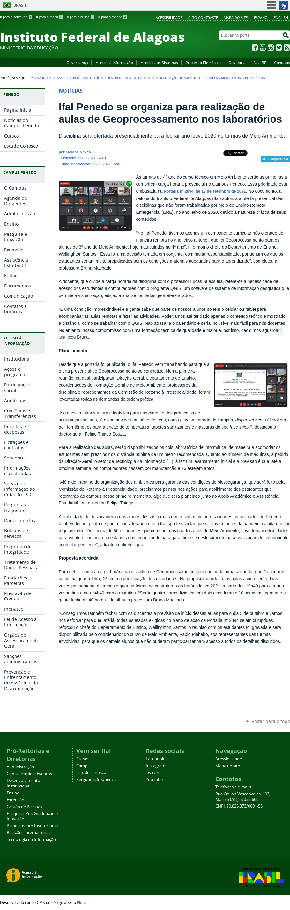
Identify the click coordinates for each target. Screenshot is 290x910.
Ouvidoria (237, 62)
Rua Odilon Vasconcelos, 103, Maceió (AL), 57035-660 (242, 796)
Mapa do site (236, 17)
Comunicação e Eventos (29, 774)
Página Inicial (41, 78)
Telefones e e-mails (233, 787)
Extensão (15, 799)
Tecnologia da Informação (31, 839)
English (281, 17)
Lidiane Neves (78, 152)
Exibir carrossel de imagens (118, 184)
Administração (20, 767)
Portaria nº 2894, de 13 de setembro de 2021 (205, 191)
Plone (82, 902)
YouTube (263, 47)
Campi (82, 766)
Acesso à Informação (114, 62)
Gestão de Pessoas (24, 806)
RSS (287, 47)
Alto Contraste (203, 17)
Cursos (82, 759)
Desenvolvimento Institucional (23, 783)
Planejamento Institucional (32, 826)
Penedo (79, 78)
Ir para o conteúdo (16, 17)
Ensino (13, 793)
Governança (77, 62)
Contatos (282, 62)
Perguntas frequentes (96, 779)
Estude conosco (91, 772)
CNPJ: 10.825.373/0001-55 (239, 806)
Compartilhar (278, 159)
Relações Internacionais (29, 832)
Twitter (279, 47)
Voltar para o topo (271, 721)
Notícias (97, 78)
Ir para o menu (49, 17)
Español (262, 17)
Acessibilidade (169, 17)
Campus (63, 78)
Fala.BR (259, 62)
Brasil (20, 5)
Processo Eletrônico (203, 62)
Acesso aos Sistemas (159, 62)
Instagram (271, 47)
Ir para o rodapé (113, 17)
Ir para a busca (81, 17)
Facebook (255, 47)
